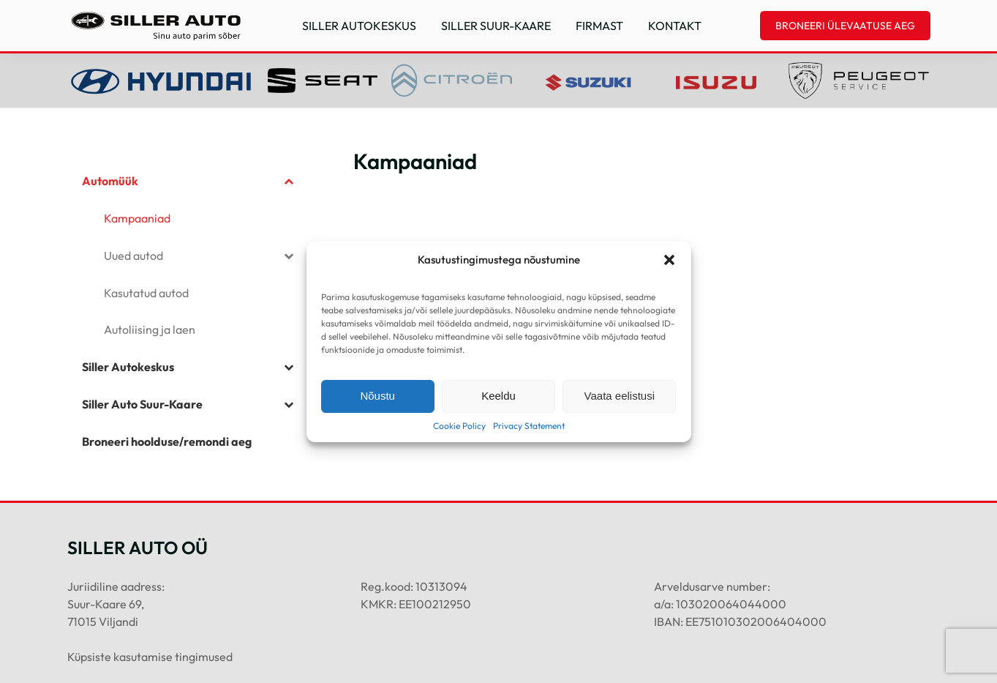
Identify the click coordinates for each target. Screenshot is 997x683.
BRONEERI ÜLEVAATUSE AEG (845, 25)
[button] (669, 260)
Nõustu (377, 395)
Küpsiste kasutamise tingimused (150, 656)
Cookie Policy (459, 425)
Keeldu (498, 395)
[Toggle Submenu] (288, 181)
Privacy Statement (529, 425)
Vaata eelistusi (619, 395)
